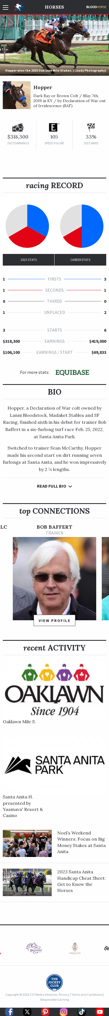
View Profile (55, 620)
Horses (54, 7)
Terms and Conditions (86, 994)
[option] (54, 578)
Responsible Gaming (54, 999)
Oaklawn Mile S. (19, 721)
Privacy (64, 994)
